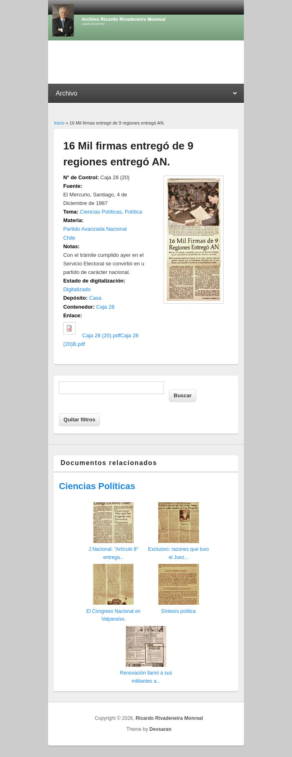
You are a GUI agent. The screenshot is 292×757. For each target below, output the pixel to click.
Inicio (59, 122)
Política (133, 212)
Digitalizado (77, 289)
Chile (69, 238)
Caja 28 (105, 307)
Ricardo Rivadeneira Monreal (169, 718)
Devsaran (160, 729)
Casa (95, 298)
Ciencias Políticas (101, 212)
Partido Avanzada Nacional (95, 229)
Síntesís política (178, 611)
